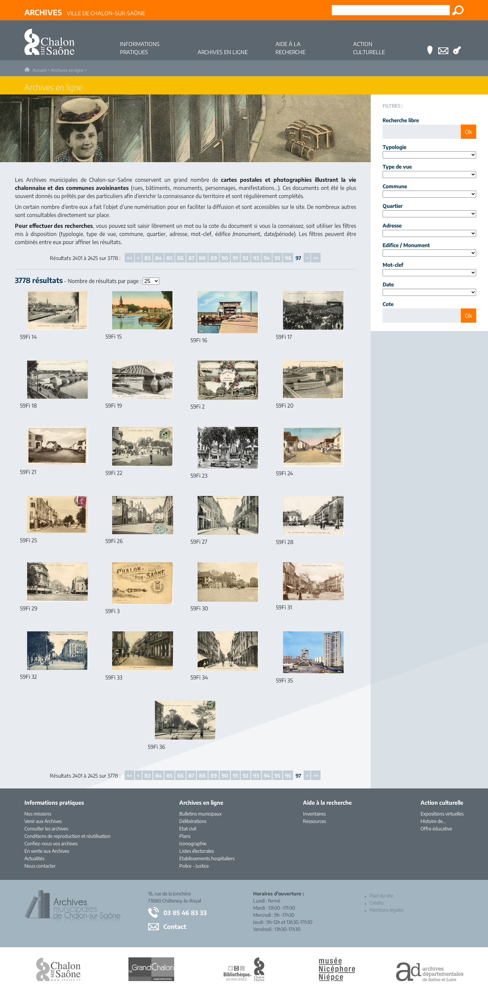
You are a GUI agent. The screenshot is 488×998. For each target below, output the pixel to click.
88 (202, 258)
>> (316, 258)
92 (245, 258)
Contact (174, 926)
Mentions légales (386, 910)
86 (180, 258)
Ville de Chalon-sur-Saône (84, 12)
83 (147, 258)
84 (158, 258)
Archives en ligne (67, 70)
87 (191, 258)
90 (225, 258)
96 (288, 258)
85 (169, 258)
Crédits (376, 903)
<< (129, 258)
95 (277, 258)
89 (213, 258)
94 (267, 258)
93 (256, 258)
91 (235, 258)
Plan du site (381, 895)
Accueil (39, 70)
